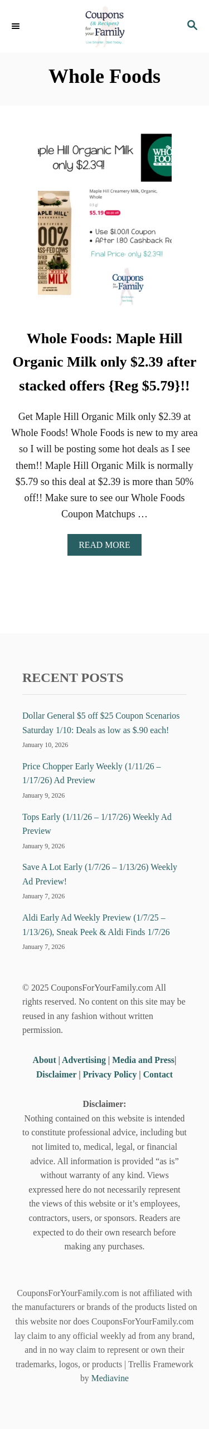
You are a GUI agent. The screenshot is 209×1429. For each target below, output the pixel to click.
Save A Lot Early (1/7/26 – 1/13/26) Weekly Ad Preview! (99, 874)
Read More (108, 547)
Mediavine (110, 1378)
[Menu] (16, 26)
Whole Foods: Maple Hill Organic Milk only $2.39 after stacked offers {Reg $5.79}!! (104, 362)
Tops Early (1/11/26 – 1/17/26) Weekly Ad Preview (97, 824)
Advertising (84, 1060)
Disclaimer (56, 1074)
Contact (158, 1074)
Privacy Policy (110, 1074)
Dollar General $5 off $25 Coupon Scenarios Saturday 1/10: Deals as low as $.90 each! (100, 723)
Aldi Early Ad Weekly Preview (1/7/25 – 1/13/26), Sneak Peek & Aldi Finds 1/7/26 (96, 925)
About (46, 1060)
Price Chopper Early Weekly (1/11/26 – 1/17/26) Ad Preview (91, 773)
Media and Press (143, 1060)
